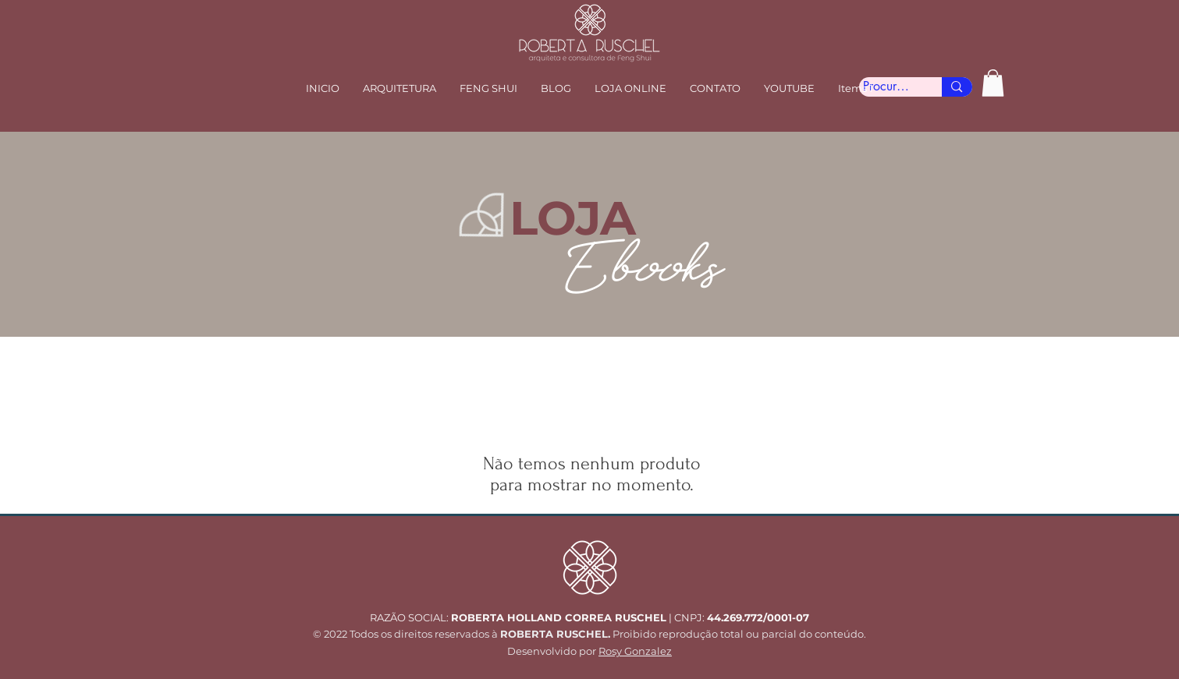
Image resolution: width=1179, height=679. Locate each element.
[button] (488, 88)
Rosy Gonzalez (635, 651)
